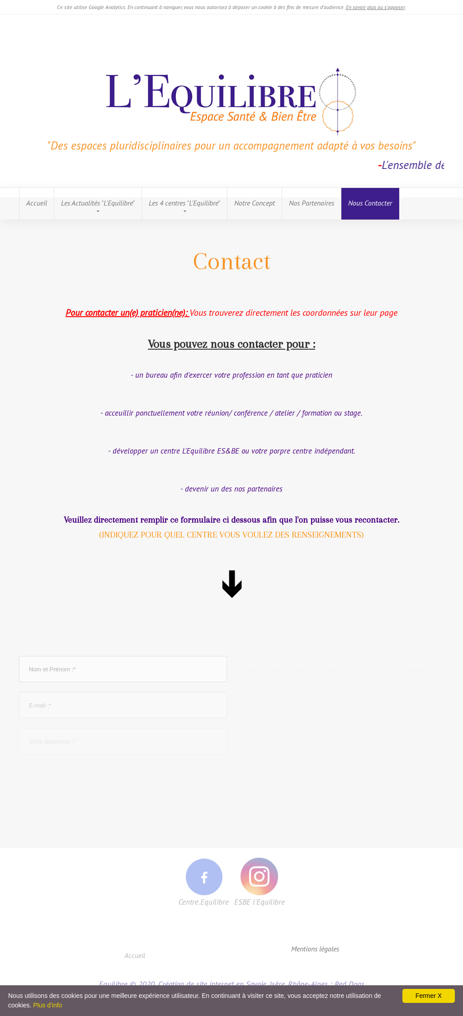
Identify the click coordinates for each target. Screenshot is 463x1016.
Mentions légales (315, 948)
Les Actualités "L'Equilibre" (98, 202)
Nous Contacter (370, 202)
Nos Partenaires (311, 202)
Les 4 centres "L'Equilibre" (184, 202)
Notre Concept (254, 202)
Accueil (36, 202)
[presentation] (87, 782)
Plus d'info (47, 1005)
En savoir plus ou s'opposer (375, 7)
